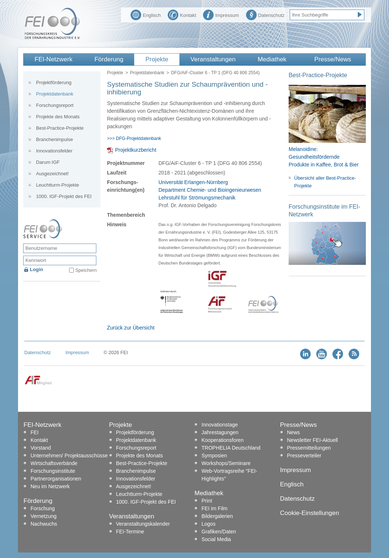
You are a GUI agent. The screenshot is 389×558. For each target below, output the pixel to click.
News (293, 432)
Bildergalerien (217, 516)
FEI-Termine (130, 531)
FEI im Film (214, 508)
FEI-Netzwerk (53, 59)
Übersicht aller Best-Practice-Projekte (325, 181)
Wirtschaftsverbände (54, 463)
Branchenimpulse (54, 139)
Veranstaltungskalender (143, 524)
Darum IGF (48, 162)
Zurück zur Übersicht (130, 328)
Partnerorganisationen (56, 479)
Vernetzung (44, 516)
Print (206, 501)
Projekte (156, 59)
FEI (35, 432)
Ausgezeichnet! (52, 173)
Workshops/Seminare (226, 463)
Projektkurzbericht (135, 150)
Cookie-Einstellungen (309, 513)
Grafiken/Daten (218, 531)
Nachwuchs (44, 524)
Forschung (43, 508)
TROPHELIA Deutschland (230, 448)
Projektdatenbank (147, 72)
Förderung (108, 59)
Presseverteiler (304, 455)
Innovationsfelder (54, 151)
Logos (208, 524)
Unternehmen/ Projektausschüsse (69, 455)
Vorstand (41, 448)
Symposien (214, 455)
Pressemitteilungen (309, 448)
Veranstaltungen (213, 59)
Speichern (86, 270)
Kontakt (182, 14)
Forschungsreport (55, 105)
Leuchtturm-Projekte (57, 185)
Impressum (221, 14)
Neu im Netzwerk (50, 486)
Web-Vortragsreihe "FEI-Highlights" (229, 475)
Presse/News (332, 59)
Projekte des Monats (58, 116)
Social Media (216, 539)
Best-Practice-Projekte (59, 128)
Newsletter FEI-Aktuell (312, 440)
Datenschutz (265, 14)
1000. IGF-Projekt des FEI (64, 196)
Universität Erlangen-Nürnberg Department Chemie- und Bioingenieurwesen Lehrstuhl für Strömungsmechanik (209, 190)
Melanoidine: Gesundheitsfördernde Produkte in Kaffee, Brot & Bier (323, 157)
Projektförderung (53, 82)
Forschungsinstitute (53, 471)
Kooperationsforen (222, 440)
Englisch (146, 14)
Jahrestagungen (219, 432)
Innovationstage (219, 425)
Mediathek (272, 59)
